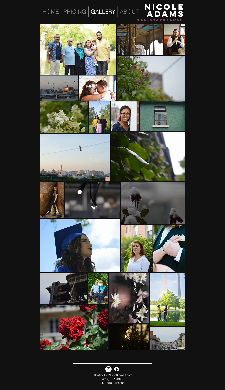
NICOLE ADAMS (165, 10)
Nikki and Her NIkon (160, 20)
